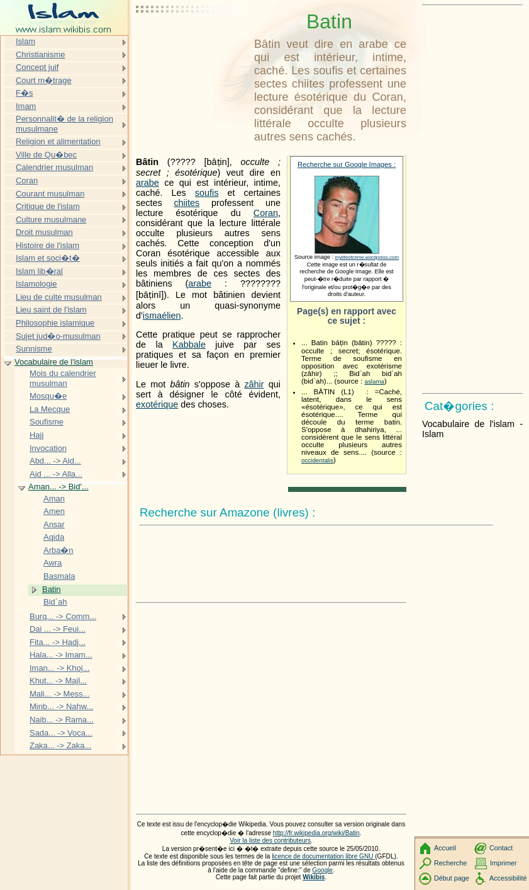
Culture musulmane (51, 219)
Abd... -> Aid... (55, 460)
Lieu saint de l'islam (51, 309)
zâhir (254, 384)
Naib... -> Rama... (62, 719)
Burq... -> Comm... (63, 616)
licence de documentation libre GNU (323, 856)
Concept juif (37, 67)
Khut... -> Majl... (58, 680)
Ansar (54, 524)
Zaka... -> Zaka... (60, 745)
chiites (186, 203)
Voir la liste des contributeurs (270, 840)
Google (322, 870)
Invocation (48, 448)
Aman (54, 498)
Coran (265, 213)
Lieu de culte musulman (59, 297)
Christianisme (40, 54)
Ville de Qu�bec (46, 154)
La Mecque (50, 409)
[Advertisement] (192, 41)
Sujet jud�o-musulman (58, 336)
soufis (207, 193)
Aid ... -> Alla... (56, 474)
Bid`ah (55, 602)
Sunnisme (34, 348)
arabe (147, 183)
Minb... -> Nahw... (61, 706)
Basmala (59, 576)
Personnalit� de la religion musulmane (64, 124)
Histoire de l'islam (47, 245)
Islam (25, 41)
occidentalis (317, 460)
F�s (24, 93)
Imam (26, 106)
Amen (54, 511)
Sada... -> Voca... (61, 733)
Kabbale (189, 344)
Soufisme (47, 421)
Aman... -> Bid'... (58, 486)
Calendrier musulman (54, 167)
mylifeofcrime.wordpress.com (367, 257)
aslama (374, 381)
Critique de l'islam (48, 206)
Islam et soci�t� (48, 258)
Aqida (53, 537)
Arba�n (58, 550)
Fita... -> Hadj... (58, 642)
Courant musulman (50, 193)
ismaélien (162, 316)
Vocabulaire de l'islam (53, 362)
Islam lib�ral (39, 271)
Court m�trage (44, 80)
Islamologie (36, 283)
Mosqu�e (48, 396)
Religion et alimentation (58, 141)
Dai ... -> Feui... (58, 629)
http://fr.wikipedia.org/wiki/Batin (316, 833)
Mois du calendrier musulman (63, 378)
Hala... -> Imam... (61, 654)
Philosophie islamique (55, 323)
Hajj (36, 435)
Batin (51, 589)
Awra (52, 563)
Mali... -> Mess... (59, 694)
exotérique (157, 404)
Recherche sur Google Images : (347, 164)
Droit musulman (44, 232)
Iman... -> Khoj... (59, 668)
